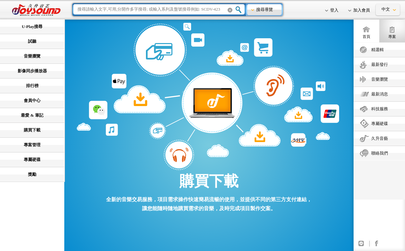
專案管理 (32, 144)
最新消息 (379, 94)
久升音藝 (379, 138)
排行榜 (32, 85)
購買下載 (32, 130)
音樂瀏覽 (379, 79)
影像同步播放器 (32, 70)
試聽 (32, 41)
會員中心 (32, 100)
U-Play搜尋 (32, 26)
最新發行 (379, 64)
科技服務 (379, 108)
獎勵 (32, 174)
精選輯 (377, 49)
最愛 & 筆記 (32, 115)
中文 (386, 9)
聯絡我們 (379, 153)
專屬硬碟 (379, 123)
